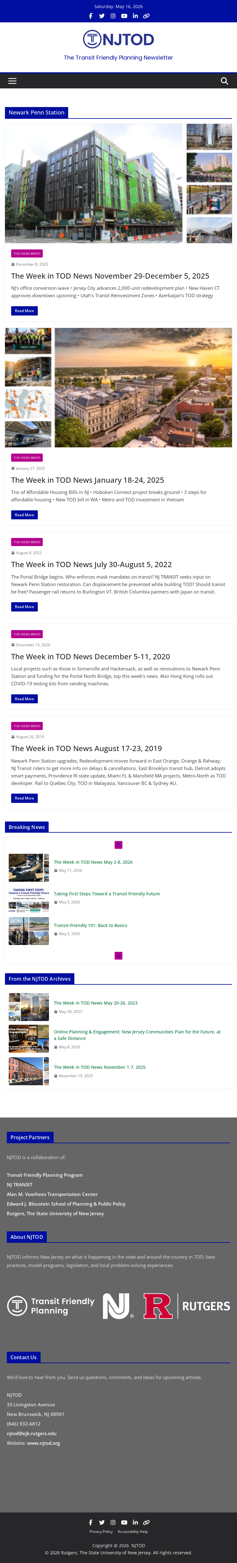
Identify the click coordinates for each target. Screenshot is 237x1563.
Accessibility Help (133, 1531)
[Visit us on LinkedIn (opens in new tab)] (135, 16)
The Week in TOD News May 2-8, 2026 (93, 862)
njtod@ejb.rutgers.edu (32, 1433)
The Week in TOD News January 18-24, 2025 (87, 480)
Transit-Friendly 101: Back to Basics (90, 925)
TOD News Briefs (27, 253)
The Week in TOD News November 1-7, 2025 (100, 1067)
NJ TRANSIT (19, 1184)
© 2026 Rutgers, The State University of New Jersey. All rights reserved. (118, 1553)
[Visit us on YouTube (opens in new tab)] (124, 16)
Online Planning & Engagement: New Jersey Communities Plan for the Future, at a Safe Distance (137, 1035)
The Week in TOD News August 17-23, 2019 (86, 748)
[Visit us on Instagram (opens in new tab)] (113, 16)
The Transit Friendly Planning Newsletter (118, 57)
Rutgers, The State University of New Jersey (55, 1213)
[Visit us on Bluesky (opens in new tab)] (146, 16)
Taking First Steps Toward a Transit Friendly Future (107, 894)
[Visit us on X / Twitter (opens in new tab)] (102, 16)
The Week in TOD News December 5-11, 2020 (90, 656)
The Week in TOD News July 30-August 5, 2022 (91, 564)
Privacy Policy (101, 1531)
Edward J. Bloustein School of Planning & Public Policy (66, 1204)
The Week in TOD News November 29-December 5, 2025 (110, 276)
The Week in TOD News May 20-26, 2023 (96, 1003)
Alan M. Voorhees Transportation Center (52, 1194)
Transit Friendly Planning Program (45, 1175)
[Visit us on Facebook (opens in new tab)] (91, 16)
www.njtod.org (43, 1443)
